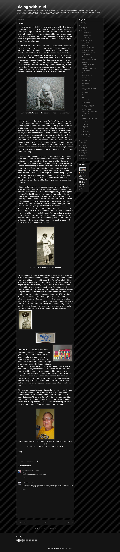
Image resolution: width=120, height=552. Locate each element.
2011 (82, 145)
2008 (82, 153)
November (85, 35)
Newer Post (22, 522)
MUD (23, 482)
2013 (82, 140)
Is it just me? (86, 92)
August (84, 43)
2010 (82, 148)
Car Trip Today (86, 109)
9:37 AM (30, 482)
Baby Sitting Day (87, 57)
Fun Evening (86, 80)
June (84, 124)
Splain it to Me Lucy (88, 47)
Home (46, 522)
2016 (82, 25)
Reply (24, 477)
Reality (84, 73)
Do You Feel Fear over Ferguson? (88, 53)
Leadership (85, 83)
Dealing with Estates (88, 50)
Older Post (69, 522)
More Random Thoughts (89, 59)
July (83, 121)
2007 (82, 155)
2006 (82, 158)
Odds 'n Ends (86, 102)
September (85, 40)
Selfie (84, 85)
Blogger (69, 548)
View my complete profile (81, 188)
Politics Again (86, 116)
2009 (82, 150)
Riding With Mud (31, 7)
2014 (82, 30)
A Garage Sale (86, 100)
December (85, 32)
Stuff (83, 95)
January (85, 137)
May (83, 127)
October (85, 38)
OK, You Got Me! (87, 78)
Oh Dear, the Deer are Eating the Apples (88, 105)
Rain (83, 97)
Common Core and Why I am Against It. (89, 69)
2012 (82, 143)
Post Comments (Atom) (49, 528)
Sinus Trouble (86, 45)
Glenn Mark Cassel (27, 470)
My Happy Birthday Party (89, 118)
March (84, 132)
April (84, 129)
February (85, 134)
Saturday (84, 62)
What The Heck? (87, 75)
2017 (82, 22)
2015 (82, 28)
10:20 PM (36, 470)
